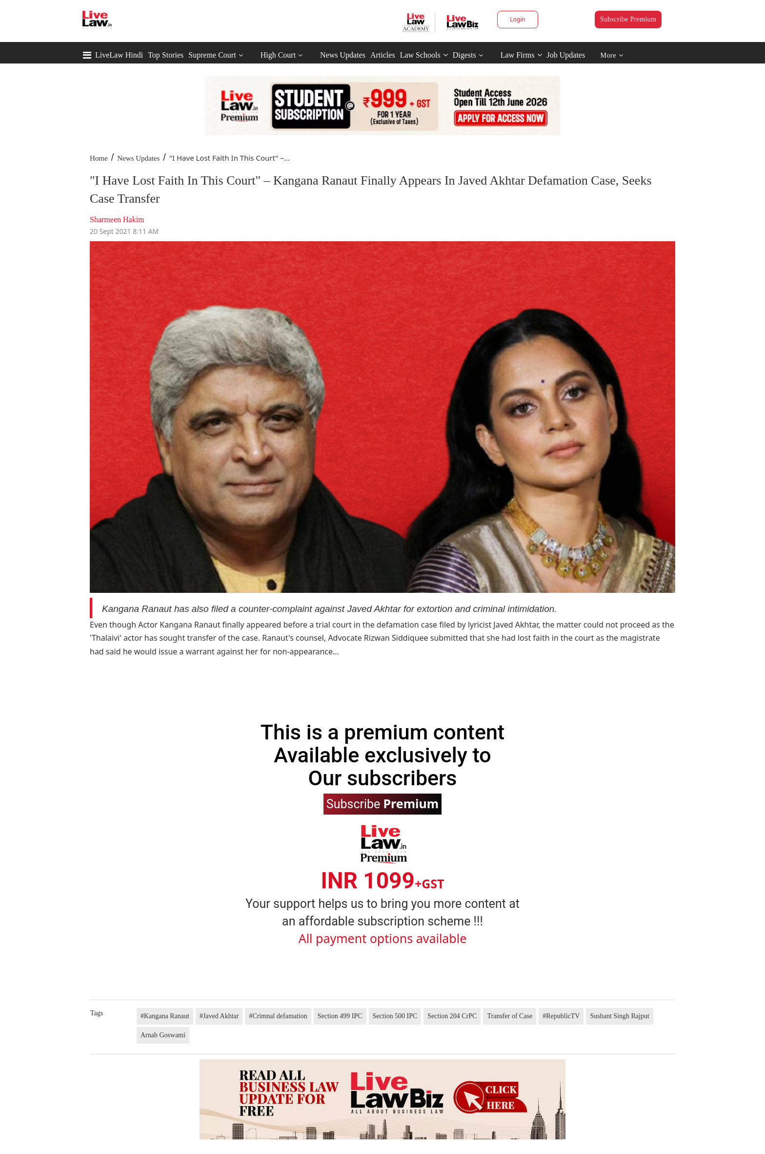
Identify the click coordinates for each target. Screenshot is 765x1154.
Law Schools (424, 55)
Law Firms (521, 55)
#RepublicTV (561, 1016)
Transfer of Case (509, 1016)
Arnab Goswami (163, 1035)
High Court (278, 55)
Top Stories (165, 55)
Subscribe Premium (628, 19)
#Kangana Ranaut (165, 1016)
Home (99, 158)
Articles (382, 55)
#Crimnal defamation (278, 1016)
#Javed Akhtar (219, 1016)
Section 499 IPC (340, 1016)
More (612, 55)
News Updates (342, 55)
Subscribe (382, 803)
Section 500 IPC (395, 1016)
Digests (464, 55)
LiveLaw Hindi (119, 55)
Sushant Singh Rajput (619, 1016)
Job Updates (566, 55)
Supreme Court (212, 55)
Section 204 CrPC (452, 1016)
